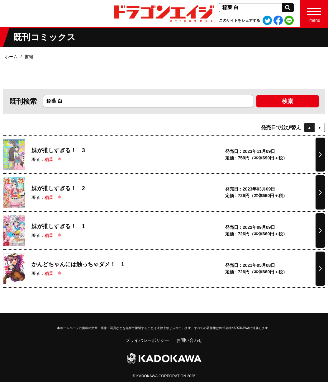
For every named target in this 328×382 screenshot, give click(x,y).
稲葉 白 (53, 159)
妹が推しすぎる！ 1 (58, 226)
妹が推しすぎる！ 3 (58, 150)
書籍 (29, 56)
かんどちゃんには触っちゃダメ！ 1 (77, 264)
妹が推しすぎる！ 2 (58, 188)
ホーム (11, 56)
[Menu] (314, 13)
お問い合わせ (189, 340)
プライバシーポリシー (147, 340)
